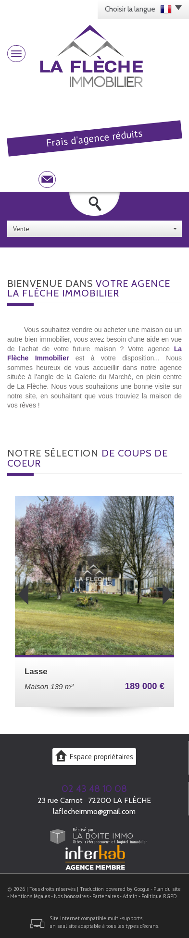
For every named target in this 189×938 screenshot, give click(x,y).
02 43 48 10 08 (94, 788)
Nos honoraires (71, 896)
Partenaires (105, 896)
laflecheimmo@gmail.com (94, 811)
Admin (130, 896)
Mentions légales (30, 896)
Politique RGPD (159, 896)
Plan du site (167, 889)
